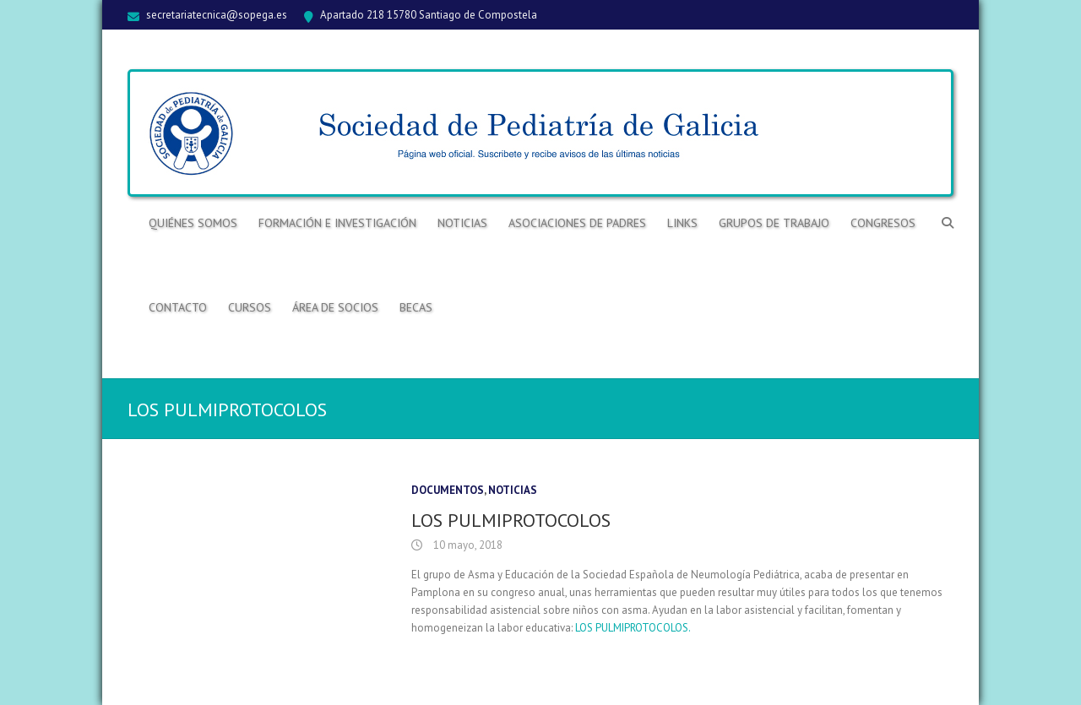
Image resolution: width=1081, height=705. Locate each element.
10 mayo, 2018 (466, 545)
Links (682, 222)
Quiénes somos (193, 222)
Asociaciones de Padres (577, 222)
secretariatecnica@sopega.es (216, 15)
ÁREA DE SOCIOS (335, 307)
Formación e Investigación (337, 222)
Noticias (462, 222)
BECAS (415, 307)
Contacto (178, 307)
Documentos (447, 490)
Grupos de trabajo (774, 222)
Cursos (249, 307)
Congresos (882, 222)
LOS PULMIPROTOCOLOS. (633, 628)
